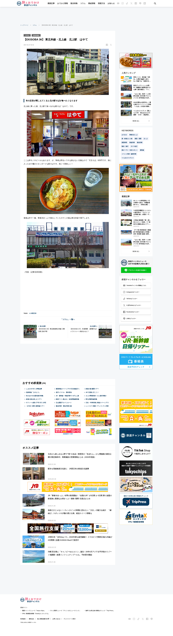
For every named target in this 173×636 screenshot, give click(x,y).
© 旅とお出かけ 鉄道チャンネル (28, 622)
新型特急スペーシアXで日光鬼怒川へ (68, 389)
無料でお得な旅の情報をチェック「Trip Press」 (100, 610)
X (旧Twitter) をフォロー (132, 305)
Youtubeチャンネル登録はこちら (134, 285)
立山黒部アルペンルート (64, 402)
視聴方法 (101, 4)
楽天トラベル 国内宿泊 (64, 392)
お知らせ (111, 4)
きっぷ (146, 138)
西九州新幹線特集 (91, 399)
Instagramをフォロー (131, 292)
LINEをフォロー (129, 318)
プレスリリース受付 (69, 619)
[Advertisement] (86, 15)
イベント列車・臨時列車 (129, 154)
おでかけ (124, 135)
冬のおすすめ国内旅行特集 (34, 395)
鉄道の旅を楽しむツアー (34, 399)
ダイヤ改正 (134, 146)
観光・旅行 (125, 146)
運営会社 (31, 619)
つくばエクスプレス (128, 158)
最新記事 (51, 4)
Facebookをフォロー (131, 312)
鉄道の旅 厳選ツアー (92, 389)
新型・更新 (138, 138)
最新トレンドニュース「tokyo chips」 (33, 610)
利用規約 (23, 619)
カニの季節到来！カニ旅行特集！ (96, 395)
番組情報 (91, 4)
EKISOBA (36, 35)
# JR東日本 (32, 313)
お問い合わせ (56, 619)
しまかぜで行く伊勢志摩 (34, 389)
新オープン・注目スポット (130, 150)
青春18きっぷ (133, 135)
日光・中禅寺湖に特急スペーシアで (97, 402)
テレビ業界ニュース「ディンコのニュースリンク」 (65, 610)
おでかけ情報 (62, 4)
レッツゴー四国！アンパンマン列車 (97, 406)
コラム (83, 4)
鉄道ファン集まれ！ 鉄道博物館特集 (67, 399)
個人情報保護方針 (42, 619)
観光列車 (139, 142)
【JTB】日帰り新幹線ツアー (35, 406)
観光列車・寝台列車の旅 (64, 406)
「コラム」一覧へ (68, 319)
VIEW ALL (136, 121)
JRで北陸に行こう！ (92, 392)
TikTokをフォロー (130, 299)
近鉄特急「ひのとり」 (33, 392)
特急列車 (132, 142)
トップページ (24, 25)
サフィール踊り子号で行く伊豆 (36, 402)
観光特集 (74, 4)
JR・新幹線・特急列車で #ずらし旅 (67, 395)
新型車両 (124, 142)
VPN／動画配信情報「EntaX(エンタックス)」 (35, 613)
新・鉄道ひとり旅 (127, 138)
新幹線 (142, 150)
